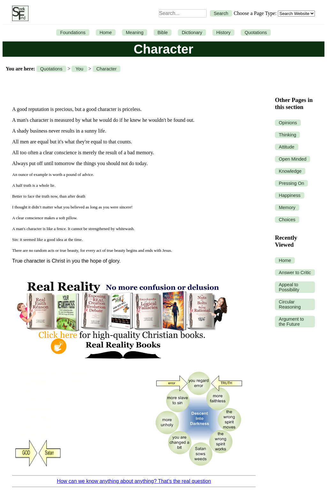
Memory (287, 207)
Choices (287, 219)
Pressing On (291, 183)
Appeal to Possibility (289, 287)
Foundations (72, 32)
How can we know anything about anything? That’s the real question (134, 481)
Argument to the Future (291, 321)
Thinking (287, 134)
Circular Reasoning (290, 304)
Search (221, 13)
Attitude (286, 146)
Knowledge (290, 171)
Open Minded (292, 159)
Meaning (134, 32)
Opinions (288, 122)
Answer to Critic (295, 272)
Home (106, 32)
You (79, 68)
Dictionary (192, 32)
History (223, 32)
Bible (162, 32)
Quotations (256, 32)
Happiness (289, 195)
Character (106, 68)
